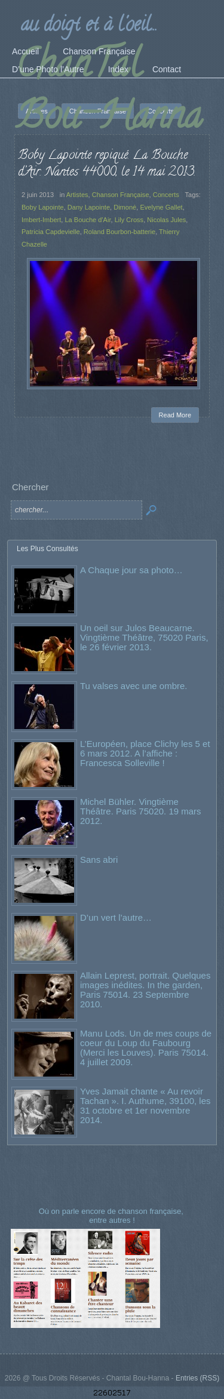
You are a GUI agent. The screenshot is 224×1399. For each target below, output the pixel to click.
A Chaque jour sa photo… (131, 570)
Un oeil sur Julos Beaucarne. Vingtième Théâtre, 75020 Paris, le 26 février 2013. (144, 637)
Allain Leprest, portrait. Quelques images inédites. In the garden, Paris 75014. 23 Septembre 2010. (145, 989)
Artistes (77, 194)
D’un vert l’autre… (116, 917)
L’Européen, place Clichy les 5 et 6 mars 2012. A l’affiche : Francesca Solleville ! (145, 753)
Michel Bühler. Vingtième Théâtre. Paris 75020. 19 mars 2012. (140, 811)
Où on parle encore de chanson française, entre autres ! (112, 1215)
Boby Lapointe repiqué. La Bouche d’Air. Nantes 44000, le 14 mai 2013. (106, 164)
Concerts (166, 194)
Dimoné (124, 207)
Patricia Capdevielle (51, 231)
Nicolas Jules (166, 219)
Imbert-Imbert (41, 219)
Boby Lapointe (43, 207)
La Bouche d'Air (88, 219)
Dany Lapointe (88, 207)
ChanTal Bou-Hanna (109, 93)
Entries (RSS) (197, 1378)
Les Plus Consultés (47, 549)
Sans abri (99, 859)
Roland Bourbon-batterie (119, 231)
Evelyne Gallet (161, 207)
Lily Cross (129, 219)
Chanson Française (120, 194)
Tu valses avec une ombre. (134, 686)
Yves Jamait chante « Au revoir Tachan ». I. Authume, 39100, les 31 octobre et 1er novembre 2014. (145, 1105)
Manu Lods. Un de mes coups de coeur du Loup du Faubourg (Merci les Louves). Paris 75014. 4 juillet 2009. (145, 1047)
